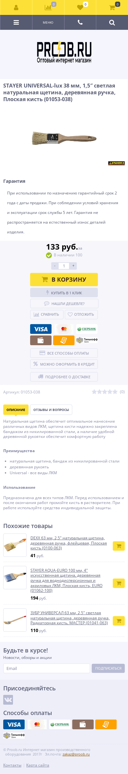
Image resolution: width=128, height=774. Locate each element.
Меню (48, 22)
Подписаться (108, 668)
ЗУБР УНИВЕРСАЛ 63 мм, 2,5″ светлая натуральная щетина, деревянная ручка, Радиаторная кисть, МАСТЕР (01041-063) (70, 618)
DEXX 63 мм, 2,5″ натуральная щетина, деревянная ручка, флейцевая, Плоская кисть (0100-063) (68, 543)
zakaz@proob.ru (76, 754)
